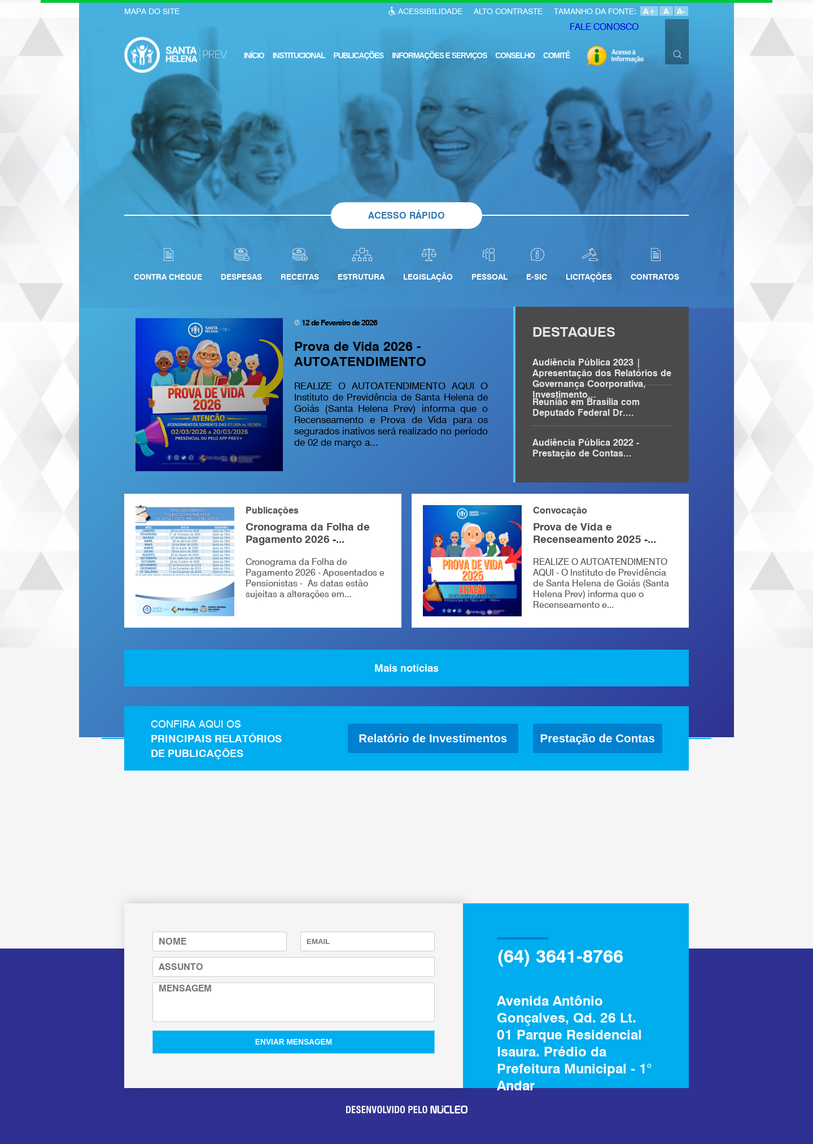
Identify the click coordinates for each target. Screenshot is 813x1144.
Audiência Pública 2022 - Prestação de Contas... (585, 448)
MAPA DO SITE (152, 11)
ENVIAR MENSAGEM (293, 1042)
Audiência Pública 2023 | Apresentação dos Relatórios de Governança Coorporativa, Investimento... (601, 371)
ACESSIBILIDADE (430, 11)
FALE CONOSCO (601, 28)
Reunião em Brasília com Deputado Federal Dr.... (586, 407)
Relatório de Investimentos (433, 738)
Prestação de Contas (597, 738)
